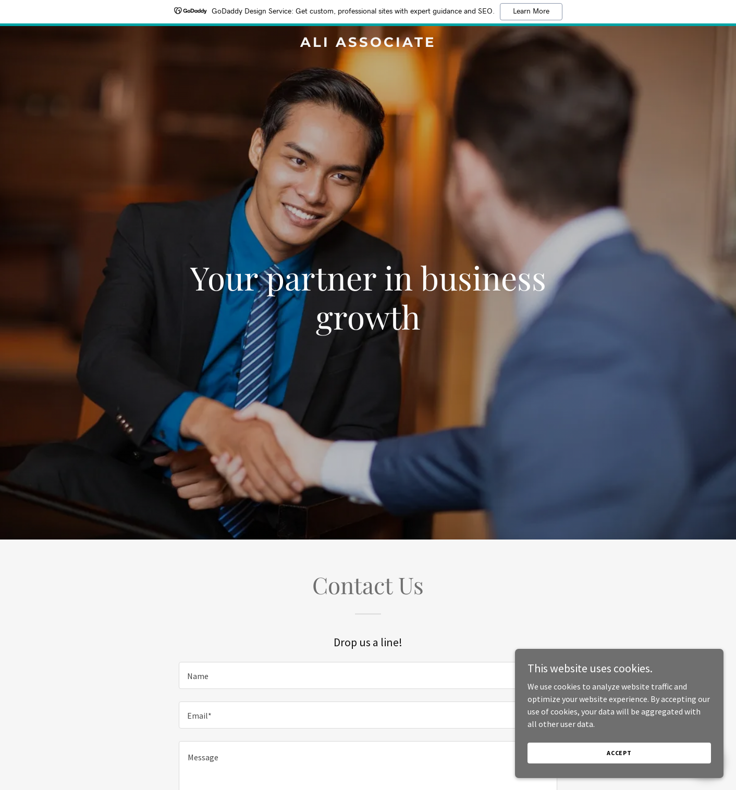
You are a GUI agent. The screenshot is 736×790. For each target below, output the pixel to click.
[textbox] (368, 675)
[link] (368, 44)
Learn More (531, 11)
